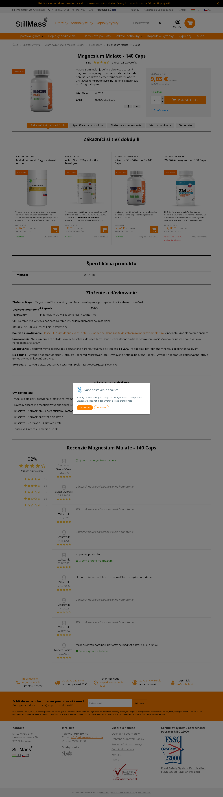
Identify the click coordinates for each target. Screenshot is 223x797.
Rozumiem (85, 407)
